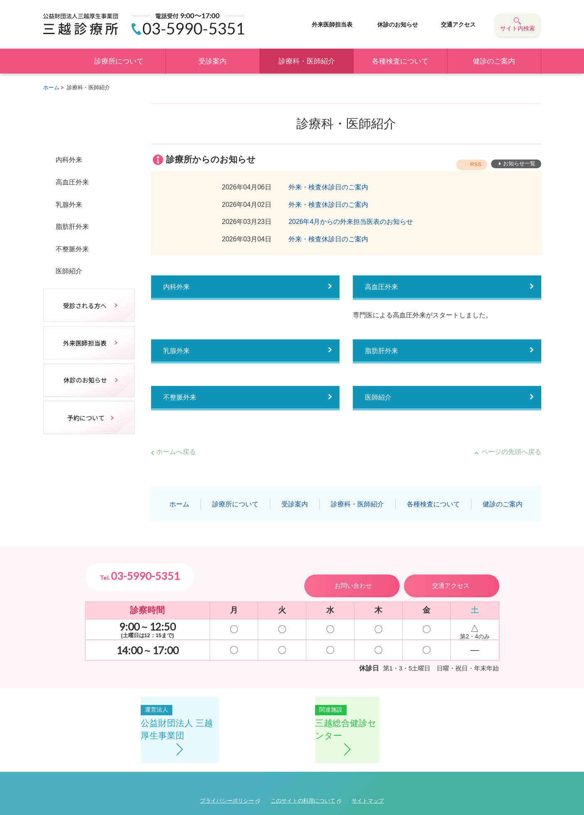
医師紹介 (380, 401)
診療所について (119, 61)
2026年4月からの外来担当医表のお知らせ (350, 221)
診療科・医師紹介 (307, 61)
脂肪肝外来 (383, 353)
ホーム (57, 61)
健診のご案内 (494, 61)
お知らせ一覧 (519, 164)
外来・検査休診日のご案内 (328, 187)
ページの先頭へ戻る (511, 451)
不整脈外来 (181, 401)
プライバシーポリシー (227, 766)
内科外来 (178, 287)
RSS (478, 164)
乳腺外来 (178, 353)
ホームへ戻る (176, 451)
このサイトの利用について (303, 766)
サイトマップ (368, 766)
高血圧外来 (383, 287)
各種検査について (400, 61)
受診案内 (212, 61)
